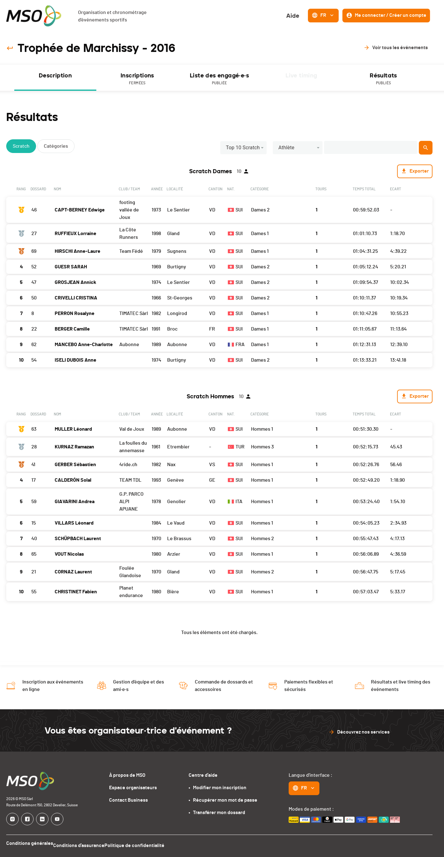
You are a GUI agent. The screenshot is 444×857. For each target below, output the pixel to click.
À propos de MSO (127, 777)
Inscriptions (137, 80)
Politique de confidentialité (144, 845)
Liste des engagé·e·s (219, 80)
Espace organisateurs (133, 789)
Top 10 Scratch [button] (243, 149)
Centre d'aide (203, 777)
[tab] (55, 79)
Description (55, 76)
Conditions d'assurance (83, 845)
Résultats (383, 80)
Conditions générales (29, 845)
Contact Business (128, 802)
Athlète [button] (286, 149)
